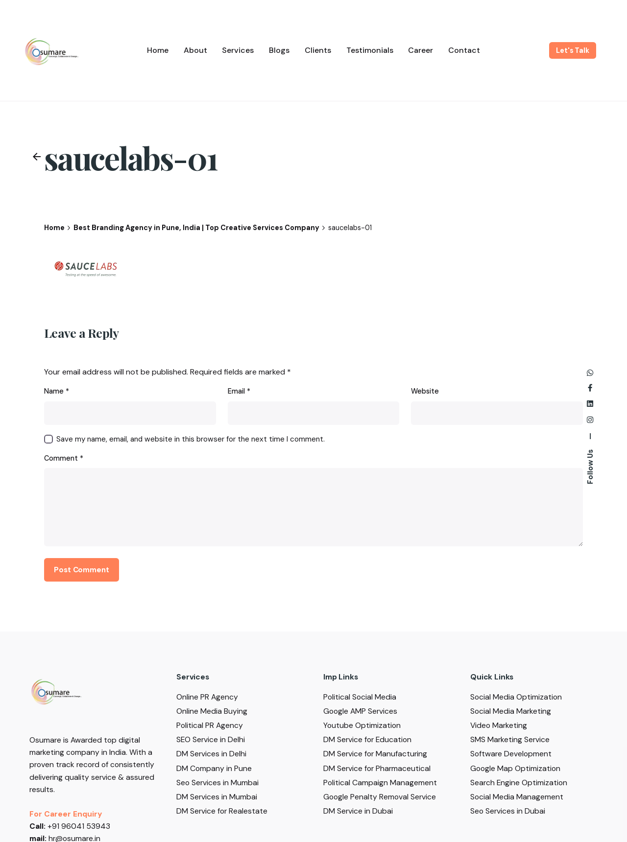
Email (239, 391)
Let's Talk (572, 50)
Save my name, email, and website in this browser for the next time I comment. (190, 439)
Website (425, 391)
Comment (63, 458)
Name (56, 391)
